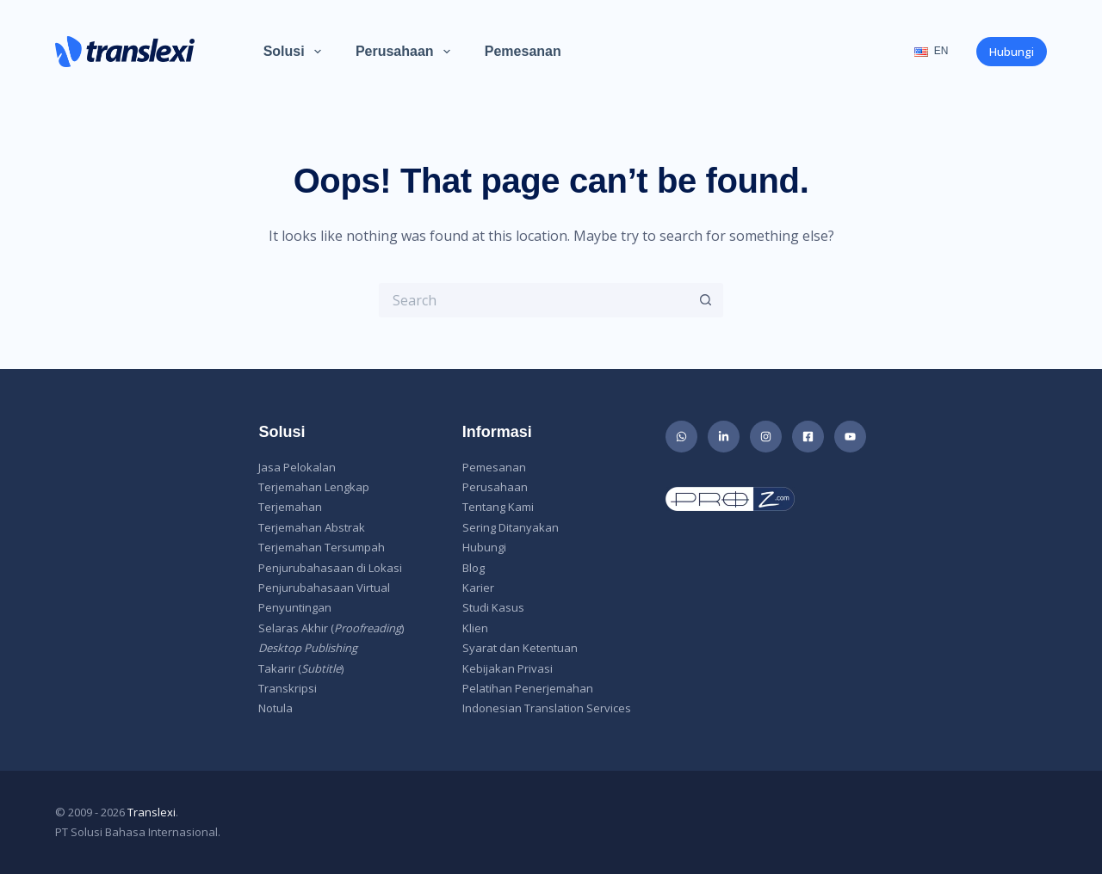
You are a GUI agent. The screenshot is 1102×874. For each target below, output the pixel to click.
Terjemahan (290, 506)
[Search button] (706, 300)
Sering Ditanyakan (510, 527)
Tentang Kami (498, 506)
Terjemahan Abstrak (311, 527)
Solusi (295, 51)
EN (931, 51)
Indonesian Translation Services (546, 708)
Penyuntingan (294, 607)
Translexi (151, 812)
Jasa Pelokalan (297, 467)
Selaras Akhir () (331, 628)
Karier (478, 587)
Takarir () (301, 668)
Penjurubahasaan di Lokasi (330, 567)
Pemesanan (523, 51)
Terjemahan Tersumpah (321, 547)
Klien (475, 628)
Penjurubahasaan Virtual (324, 587)
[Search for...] (534, 300)
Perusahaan (406, 51)
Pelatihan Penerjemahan (527, 688)
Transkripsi (287, 688)
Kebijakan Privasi (507, 668)
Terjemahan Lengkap (313, 487)
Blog (473, 567)
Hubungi (1011, 51)
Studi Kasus (493, 607)
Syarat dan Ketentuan (520, 648)
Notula (275, 708)
